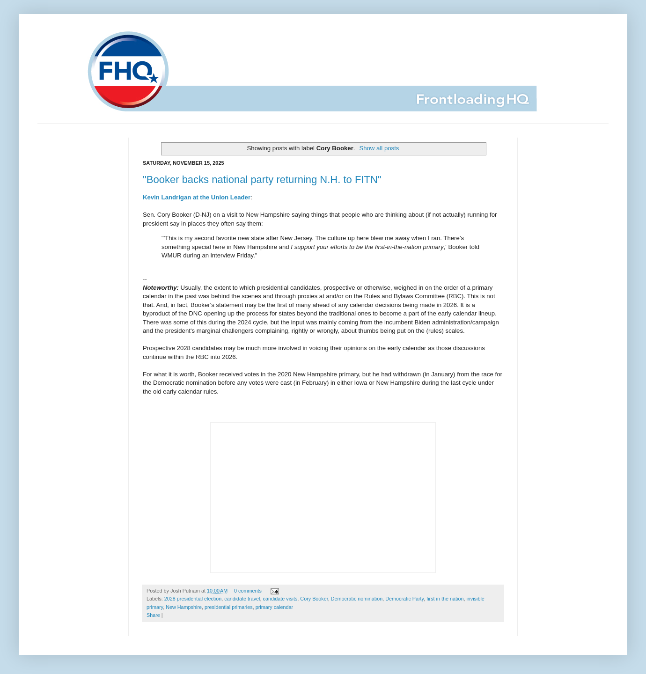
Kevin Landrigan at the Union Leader (196, 197)
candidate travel (242, 598)
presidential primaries (229, 607)
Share (153, 615)
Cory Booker (314, 598)
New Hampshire (184, 607)
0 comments (248, 590)
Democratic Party (404, 598)
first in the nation (444, 598)
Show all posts (379, 148)
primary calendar (274, 607)
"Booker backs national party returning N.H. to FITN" (262, 179)
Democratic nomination (356, 598)
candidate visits (280, 598)
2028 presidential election (192, 598)
